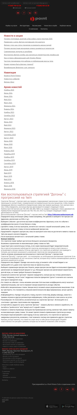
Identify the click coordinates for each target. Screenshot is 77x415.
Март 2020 (8, 147)
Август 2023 (8, 119)
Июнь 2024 (8, 96)
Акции (5, 367)
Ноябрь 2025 (9, 90)
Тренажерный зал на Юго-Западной (14, 354)
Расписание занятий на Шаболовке (13, 344)
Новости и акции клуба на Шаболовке (14, 346)
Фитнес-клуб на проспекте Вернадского (35, 3)
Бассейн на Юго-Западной (11, 356)
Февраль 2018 (9, 189)
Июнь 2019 (8, 170)
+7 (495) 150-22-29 (42, 6)
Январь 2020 (9, 151)
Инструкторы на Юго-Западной (12, 358)
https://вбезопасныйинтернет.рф (60, 214)
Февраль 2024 (9, 106)
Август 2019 (8, 167)
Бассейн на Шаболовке (10, 341)
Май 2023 (7, 125)
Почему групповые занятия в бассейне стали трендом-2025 (28, 39)
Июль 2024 (8, 93)
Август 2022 (8, 132)
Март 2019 (8, 176)
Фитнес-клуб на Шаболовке (11, 3)
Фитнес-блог (9, 82)
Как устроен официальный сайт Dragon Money (22, 58)
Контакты (44, 29)
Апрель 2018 (9, 183)
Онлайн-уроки (17, 8)
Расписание (36, 25)
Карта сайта (5, 399)
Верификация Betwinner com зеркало (19, 68)
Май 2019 (7, 173)
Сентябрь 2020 (10, 135)
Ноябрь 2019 (9, 157)
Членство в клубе (50, 25)
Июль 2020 (8, 141)
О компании (33, 29)
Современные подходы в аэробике (18, 52)
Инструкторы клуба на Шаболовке (13, 342)
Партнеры (6, 373)
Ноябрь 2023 (9, 112)
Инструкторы (25, 25)
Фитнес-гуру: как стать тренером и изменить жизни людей (27, 45)
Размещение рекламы (9, 377)
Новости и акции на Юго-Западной (13, 362)
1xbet (3, 401)
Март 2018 (8, 186)
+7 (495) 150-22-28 (14, 6)
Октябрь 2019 (9, 160)
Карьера (5, 375)
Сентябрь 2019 (10, 163)
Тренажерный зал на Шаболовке (13, 339)
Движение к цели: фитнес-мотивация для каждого (24, 42)
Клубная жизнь (65, 25)
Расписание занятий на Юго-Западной (14, 360)
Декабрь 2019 (9, 154)
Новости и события (12, 79)
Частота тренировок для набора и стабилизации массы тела (28, 61)
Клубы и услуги (11, 25)
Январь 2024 (9, 109)
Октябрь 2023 (9, 116)
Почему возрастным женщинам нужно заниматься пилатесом (29, 48)
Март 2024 (8, 103)
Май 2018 (7, 179)
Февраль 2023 (9, 128)
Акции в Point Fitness (12, 76)
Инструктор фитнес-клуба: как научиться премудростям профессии (31, 55)
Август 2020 (8, 138)
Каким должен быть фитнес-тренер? (18, 64)
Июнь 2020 (8, 144)
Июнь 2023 (8, 122)
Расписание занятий (30, 8)
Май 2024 (7, 100)
